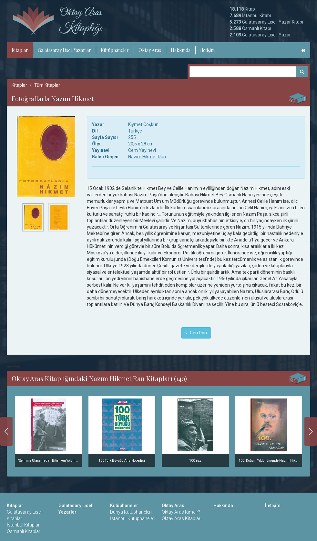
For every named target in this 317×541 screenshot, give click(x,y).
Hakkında (180, 50)
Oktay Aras (149, 50)
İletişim (207, 50)
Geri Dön (196, 332)
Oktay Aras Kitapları (181, 518)
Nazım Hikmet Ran (147, 156)
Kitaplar (20, 50)
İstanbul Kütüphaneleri (132, 518)
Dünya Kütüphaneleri (131, 512)
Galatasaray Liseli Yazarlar (64, 50)
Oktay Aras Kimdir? (181, 512)
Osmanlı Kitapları (24, 531)
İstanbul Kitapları (24, 524)
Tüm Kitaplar (47, 85)
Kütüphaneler (115, 50)
